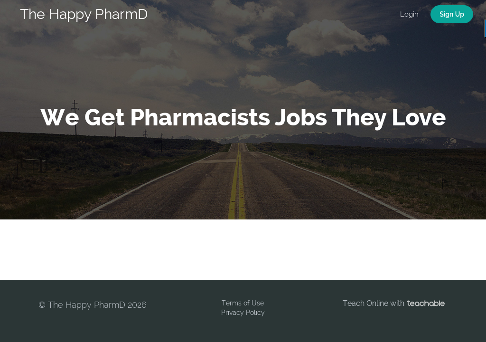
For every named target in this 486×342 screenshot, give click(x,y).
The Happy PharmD (84, 14)
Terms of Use (243, 303)
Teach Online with (394, 303)
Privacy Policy (243, 312)
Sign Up (451, 14)
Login (409, 14)
